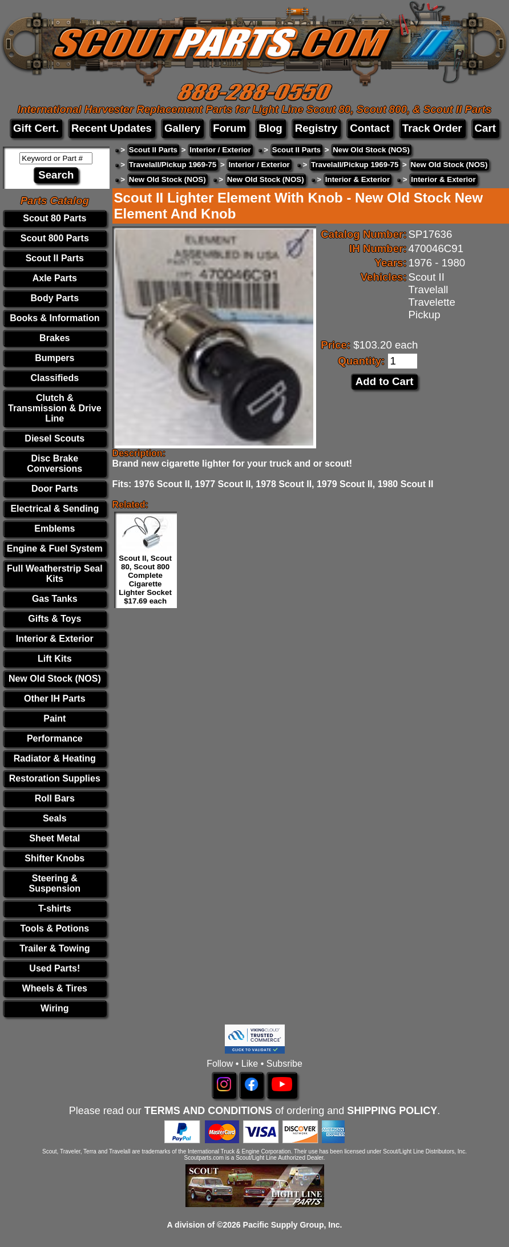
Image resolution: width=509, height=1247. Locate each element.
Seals (55, 818)
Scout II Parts (55, 258)
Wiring (55, 1008)
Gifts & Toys (54, 619)
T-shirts (54, 908)
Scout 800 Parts (55, 238)
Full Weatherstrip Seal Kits (55, 574)
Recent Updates (111, 128)
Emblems (54, 528)
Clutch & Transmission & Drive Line (55, 408)
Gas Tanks (55, 599)
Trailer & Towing (54, 948)
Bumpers (54, 358)
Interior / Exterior (220, 149)
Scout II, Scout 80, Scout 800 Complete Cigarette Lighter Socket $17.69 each (145, 579)
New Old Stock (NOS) (55, 678)
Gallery (182, 128)
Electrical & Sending (54, 508)
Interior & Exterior (55, 638)
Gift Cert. (36, 128)
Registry (316, 128)
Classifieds (55, 378)
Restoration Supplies (54, 778)
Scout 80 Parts (54, 218)
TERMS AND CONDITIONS (208, 1110)
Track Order (432, 128)
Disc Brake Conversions (54, 463)
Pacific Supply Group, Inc (291, 1224)
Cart (485, 128)
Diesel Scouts (54, 438)
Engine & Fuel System (55, 548)
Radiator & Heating (55, 758)
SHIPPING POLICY (392, 1110)
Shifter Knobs (54, 858)
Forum (229, 128)
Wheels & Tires (54, 988)
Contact (369, 128)
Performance (55, 738)
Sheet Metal (54, 838)
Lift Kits (55, 658)
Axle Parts (55, 278)
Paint (54, 718)
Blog (270, 128)
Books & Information (54, 318)
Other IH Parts (55, 698)
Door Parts (54, 488)
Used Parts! (54, 968)
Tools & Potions (55, 928)
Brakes (54, 338)
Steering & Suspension (54, 883)
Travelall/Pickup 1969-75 (172, 164)
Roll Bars (55, 798)
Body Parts (55, 298)
